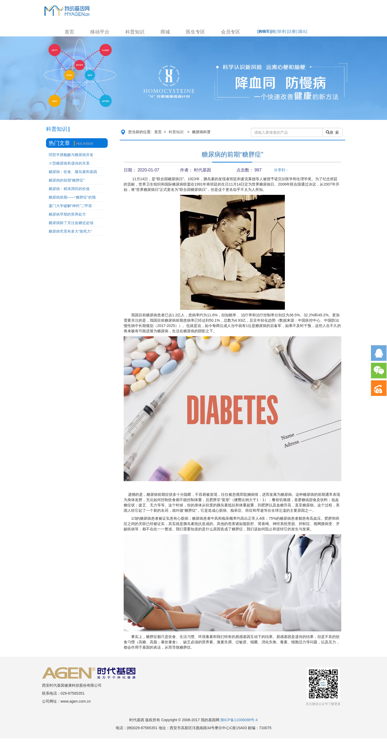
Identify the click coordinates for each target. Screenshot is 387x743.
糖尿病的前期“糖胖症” (67, 180)
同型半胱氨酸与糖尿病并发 (71, 155)
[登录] (281, 31)
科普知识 (134, 32)
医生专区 (195, 32)
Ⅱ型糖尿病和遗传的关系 (69, 163)
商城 (165, 32)
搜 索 (332, 132)
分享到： (281, 170)
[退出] (302, 31)
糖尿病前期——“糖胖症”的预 (72, 197)
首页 (69, 32)
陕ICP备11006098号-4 (239, 720)
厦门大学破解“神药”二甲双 (70, 206)
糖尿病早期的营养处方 (67, 214)
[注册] (292, 31)
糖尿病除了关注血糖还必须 (71, 223)
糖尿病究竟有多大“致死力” (70, 231)
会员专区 (230, 32)
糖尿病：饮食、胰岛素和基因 (73, 172)
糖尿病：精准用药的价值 (69, 189)
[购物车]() (266, 31)
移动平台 (99, 32)
